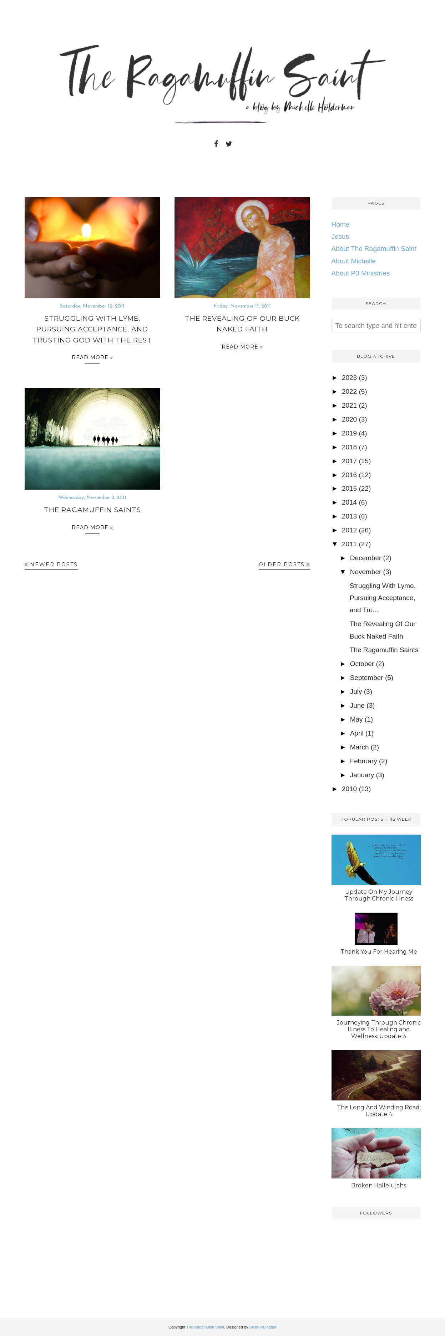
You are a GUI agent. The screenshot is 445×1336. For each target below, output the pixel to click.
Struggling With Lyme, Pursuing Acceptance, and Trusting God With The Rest (92, 329)
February (363, 761)
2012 (349, 530)
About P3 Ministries (361, 273)
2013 (349, 516)
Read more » (92, 359)
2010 (349, 789)
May (356, 719)
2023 (349, 377)
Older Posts (282, 564)
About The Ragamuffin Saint (374, 248)
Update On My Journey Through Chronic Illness (378, 895)
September (366, 677)
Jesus (340, 236)
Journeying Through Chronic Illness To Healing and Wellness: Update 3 (379, 1029)
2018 (349, 447)
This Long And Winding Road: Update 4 (379, 1111)
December (365, 558)
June (357, 705)
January (362, 775)
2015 (349, 488)
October (362, 663)
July (356, 691)
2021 (349, 405)
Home (341, 224)
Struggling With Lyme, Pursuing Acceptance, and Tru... (383, 598)
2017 (349, 461)
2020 (349, 419)
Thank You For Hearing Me (378, 951)
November (365, 572)
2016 (349, 475)
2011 (349, 544)
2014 (349, 502)
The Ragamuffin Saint (205, 1327)
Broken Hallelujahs (378, 1185)
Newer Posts (54, 564)
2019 (349, 433)
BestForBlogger (263, 1327)
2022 (349, 391)
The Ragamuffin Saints (92, 510)
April (357, 733)
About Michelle (354, 261)
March (359, 747)
